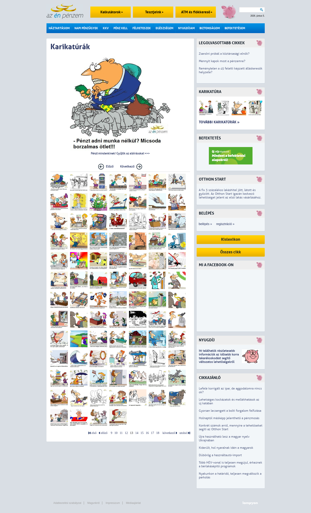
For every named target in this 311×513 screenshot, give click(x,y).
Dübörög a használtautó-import (220, 455)
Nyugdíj (207, 340)
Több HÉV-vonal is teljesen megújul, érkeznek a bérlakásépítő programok (230, 464)
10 (115, 433)
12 (126, 433)
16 (147, 433)
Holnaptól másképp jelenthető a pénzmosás (229, 418)
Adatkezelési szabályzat (67, 503)
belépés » (205, 224)
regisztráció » (225, 224)
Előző (109, 166)
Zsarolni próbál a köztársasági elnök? (224, 54)
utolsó (183, 433)
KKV (106, 28)
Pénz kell (120, 28)
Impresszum (113, 503)
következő (169, 433)
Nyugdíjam (186, 28)
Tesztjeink (154, 12)
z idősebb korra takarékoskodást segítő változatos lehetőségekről (219, 358)
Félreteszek (141, 28)
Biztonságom (209, 28)
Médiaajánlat (133, 503)
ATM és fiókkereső (196, 12)
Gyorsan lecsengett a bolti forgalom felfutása (230, 411)
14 (136, 433)
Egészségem (164, 28)
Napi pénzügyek (86, 28)
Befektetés (210, 138)
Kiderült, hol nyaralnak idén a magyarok (226, 448)
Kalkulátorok (111, 12)
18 (157, 433)
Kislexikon (230, 239)
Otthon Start (212, 179)
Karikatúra (210, 92)
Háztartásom (59, 28)
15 (142, 433)
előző (104, 433)
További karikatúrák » (219, 122)
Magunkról (93, 503)
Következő (127, 166)
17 (152, 433)
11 (121, 433)
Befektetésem (235, 28)
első (93, 433)
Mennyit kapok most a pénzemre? (222, 61)
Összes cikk (230, 252)
